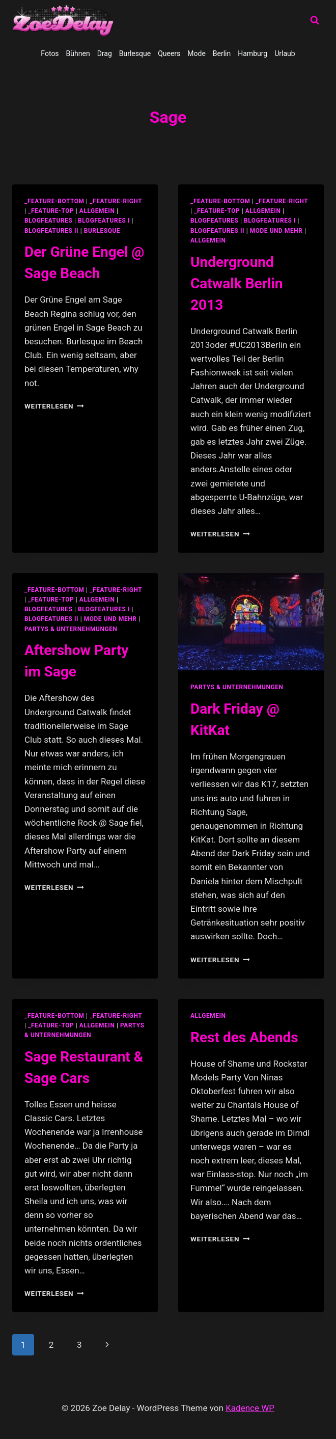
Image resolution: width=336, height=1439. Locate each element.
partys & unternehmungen (70, 629)
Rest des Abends (244, 1037)
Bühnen (78, 53)
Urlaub (284, 53)
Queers (169, 53)
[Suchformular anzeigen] (314, 20)
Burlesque (135, 53)
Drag (104, 53)
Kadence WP (250, 1408)
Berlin (222, 53)
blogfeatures (48, 220)
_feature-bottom (54, 201)
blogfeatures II (51, 230)
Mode (196, 53)
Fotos (50, 53)
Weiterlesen (54, 406)
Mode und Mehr (276, 230)
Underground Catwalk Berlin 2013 (236, 283)
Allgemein (208, 240)
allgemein (97, 210)
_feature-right (116, 201)
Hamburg (252, 53)
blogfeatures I (104, 220)
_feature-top (51, 210)
